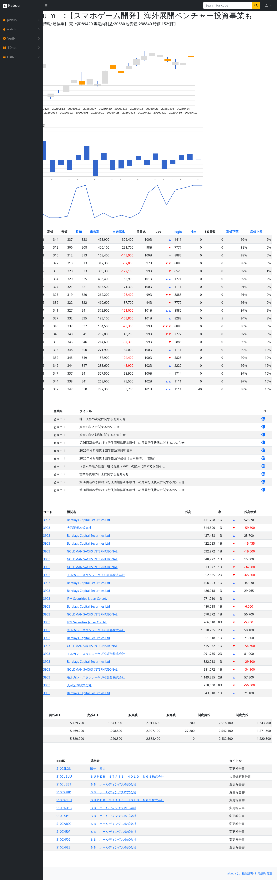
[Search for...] (227, 5)
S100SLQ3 (99, 778)
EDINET (22, 57)
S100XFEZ (98, 856)
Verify (22, 38)
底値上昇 (260, 241)
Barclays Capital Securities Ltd (121, 529)
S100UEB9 (99, 793)
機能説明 (247, 873)
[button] (267, 5)
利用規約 (260, 873)
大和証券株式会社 (112, 537)
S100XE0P (99, 841)
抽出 (207, 241)
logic (194, 241)
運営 (269, 873)
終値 (111, 241)
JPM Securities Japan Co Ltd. (120, 608)
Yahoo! (54, 33)
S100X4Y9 (99, 825)
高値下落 (240, 241)
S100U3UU (99, 786)
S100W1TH (99, 809)
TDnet (22, 48)
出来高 (124, 241)
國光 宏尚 (127, 778)
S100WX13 (99, 817)
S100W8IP (99, 801)
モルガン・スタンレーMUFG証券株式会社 (129, 584)
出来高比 (144, 241)
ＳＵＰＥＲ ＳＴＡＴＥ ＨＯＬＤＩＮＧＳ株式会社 (157, 786)
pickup (22, 20)
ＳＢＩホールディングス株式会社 (143, 793)
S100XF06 (98, 849)
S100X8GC (99, 833)
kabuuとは (233, 873)
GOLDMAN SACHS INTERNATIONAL (125, 560)
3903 (84, 529)
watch (22, 29)
